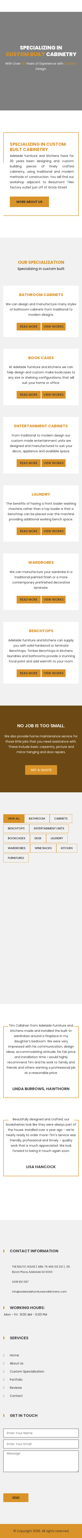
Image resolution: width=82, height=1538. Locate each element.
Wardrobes (17, 848)
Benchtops (16, 828)
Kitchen (67, 848)
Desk (38, 838)
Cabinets (61, 818)
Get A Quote (41, 770)
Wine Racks (43, 848)
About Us (16, 1363)
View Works (53, 326)
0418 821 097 (20, 1282)
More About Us (29, 202)
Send (16, 1497)
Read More (28, 326)
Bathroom (37, 818)
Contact (16, 1396)
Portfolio (16, 1379)
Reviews (16, 1387)
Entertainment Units (49, 828)
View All (14, 818)
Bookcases (16, 838)
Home (14, 1355)
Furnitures (16, 858)
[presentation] (36, 1484)
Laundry (57, 838)
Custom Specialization (27, 1371)
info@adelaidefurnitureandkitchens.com (39, 1291)
